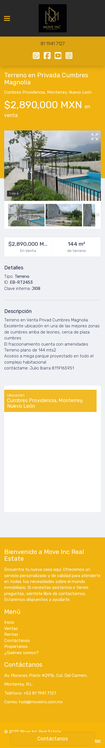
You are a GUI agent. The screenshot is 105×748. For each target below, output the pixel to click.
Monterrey (57, 92)
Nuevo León (80, 92)
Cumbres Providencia (24, 92)
